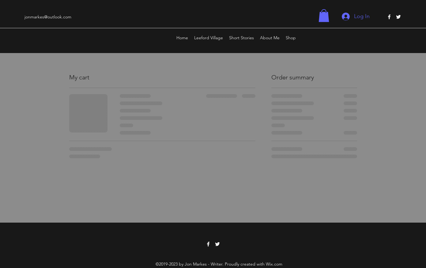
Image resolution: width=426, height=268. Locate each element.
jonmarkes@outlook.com (48, 17)
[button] (324, 15)
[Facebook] (389, 17)
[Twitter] (398, 17)
